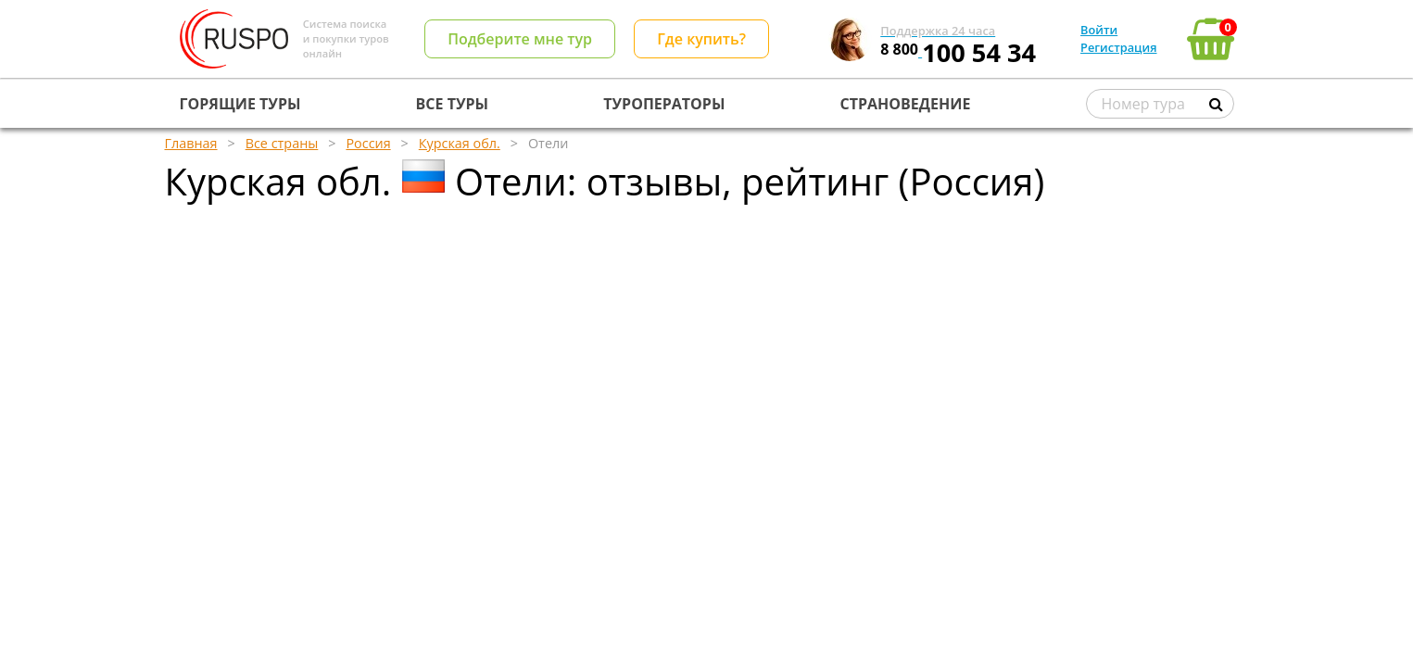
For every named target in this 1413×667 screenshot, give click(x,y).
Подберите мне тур (520, 39)
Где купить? (701, 39)
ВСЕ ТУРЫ (452, 104)
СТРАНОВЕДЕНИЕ (905, 104)
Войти (1098, 29)
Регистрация (1118, 47)
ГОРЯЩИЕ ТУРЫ (240, 104)
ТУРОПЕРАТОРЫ (664, 104)
